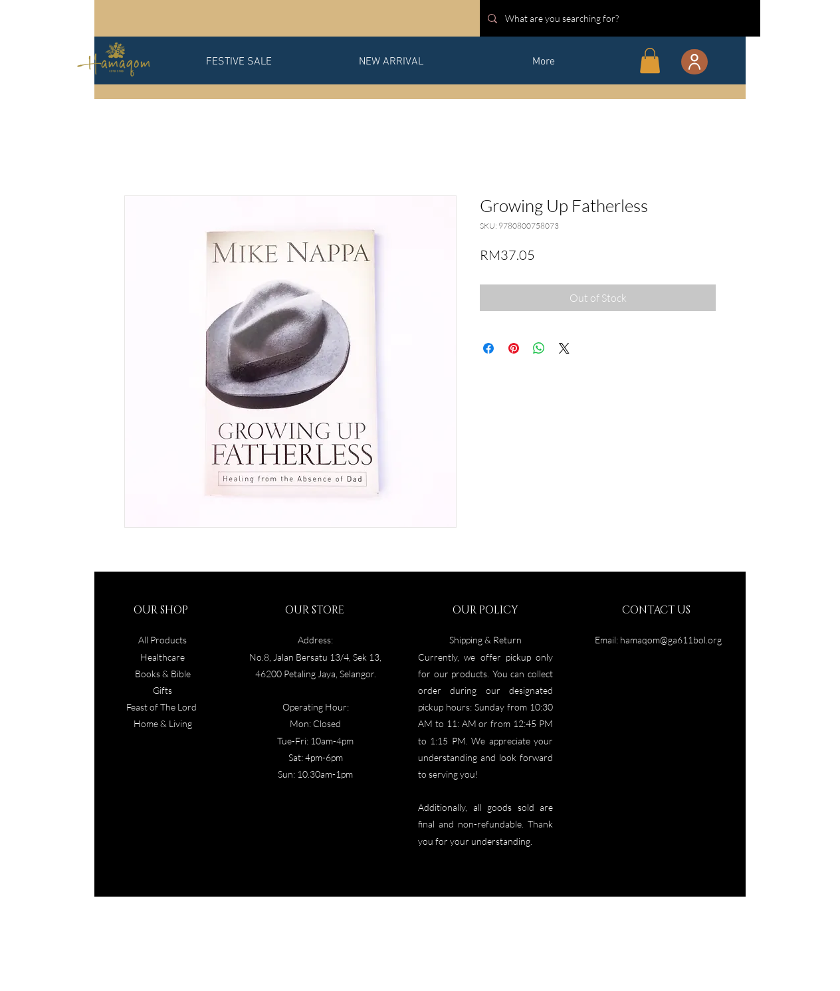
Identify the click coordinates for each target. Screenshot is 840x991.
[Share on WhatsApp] (539, 348)
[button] (650, 60)
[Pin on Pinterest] (514, 348)
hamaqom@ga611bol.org (671, 639)
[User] (694, 61)
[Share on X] (564, 348)
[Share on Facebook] (488, 348)
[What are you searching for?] (618, 18)
